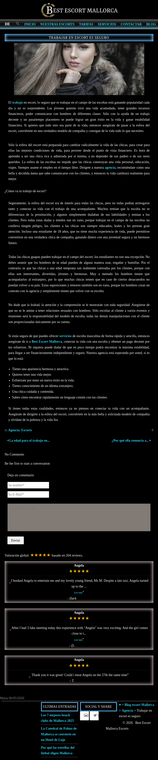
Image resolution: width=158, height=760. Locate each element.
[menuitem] (7, 24)
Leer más (78, 592)
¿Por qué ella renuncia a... (131, 440)
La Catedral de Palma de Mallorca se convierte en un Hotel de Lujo (59, 734)
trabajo (17, 102)
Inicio (30, 24)
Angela (79, 565)
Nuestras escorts (57, 24)
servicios (65, 336)
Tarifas (86, 24)
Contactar (131, 24)
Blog (151, 24)
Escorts (26, 430)
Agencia (14, 430)
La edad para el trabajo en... (28, 440)
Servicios (107, 24)
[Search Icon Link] (18, 24)
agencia (110, 167)
